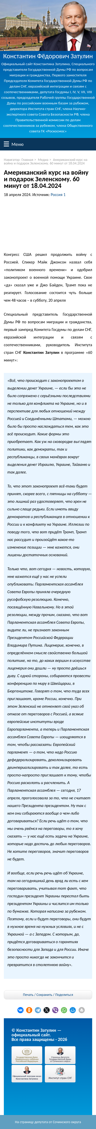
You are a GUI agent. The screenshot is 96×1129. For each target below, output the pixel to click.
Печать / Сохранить (37, 995)
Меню (6, 144)
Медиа (43, 160)
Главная (27, 160)
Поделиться (64, 995)
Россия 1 (58, 194)
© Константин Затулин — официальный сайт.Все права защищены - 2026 (39, 1035)
